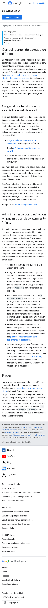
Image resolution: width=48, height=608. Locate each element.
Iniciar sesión (39, 3)
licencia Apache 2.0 (12, 432)
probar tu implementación (26, 204)
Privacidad (18, 593)
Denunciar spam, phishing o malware (17, 497)
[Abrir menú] (4, 3)
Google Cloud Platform (11, 580)
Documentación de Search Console (16, 524)
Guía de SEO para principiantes (14, 516)
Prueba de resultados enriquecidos (16, 543)
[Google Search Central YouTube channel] (24, 456)
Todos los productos (10, 584)
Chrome (5, 572)
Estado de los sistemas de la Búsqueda (17, 520)
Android (5, 568)
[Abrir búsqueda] (29, 3)
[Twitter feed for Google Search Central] (24, 475)
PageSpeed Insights (10, 547)
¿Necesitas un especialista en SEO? (16, 512)
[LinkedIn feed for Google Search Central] (24, 450)
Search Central (19, 3)
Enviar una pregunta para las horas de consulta (21, 492)
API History (37, 356)
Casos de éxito (8, 528)
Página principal (8, 26)
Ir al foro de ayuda (9, 488)
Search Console (12, 17)
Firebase (5, 576)
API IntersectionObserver (24, 148)
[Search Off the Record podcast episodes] (24, 468)
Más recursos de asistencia (13, 501)
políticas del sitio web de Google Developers (28, 435)
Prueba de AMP (8, 551)
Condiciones (7, 593)
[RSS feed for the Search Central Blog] (24, 462)
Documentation (11, 10)
